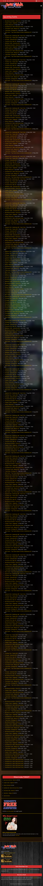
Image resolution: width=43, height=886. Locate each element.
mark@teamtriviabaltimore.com (9, 852)
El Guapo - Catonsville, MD (11, 39)
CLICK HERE (3, 869)
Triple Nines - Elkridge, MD (11, 30)
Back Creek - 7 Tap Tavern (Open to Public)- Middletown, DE (18, 32)
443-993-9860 (11, 1)
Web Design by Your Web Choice (27, 883)
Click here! (17, 835)
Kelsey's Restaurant (9, 24)
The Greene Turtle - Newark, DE (12, 28)
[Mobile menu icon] (41, 5)
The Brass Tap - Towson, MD (11, 37)
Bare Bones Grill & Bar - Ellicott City (13, 21)
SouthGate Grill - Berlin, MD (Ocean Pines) (14, 26)
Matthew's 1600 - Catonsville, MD (12, 43)
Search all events (7, 795)
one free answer (10, 811)
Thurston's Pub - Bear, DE (10, 41)
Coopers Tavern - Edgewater (11, 22)
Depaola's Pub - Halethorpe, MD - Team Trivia (15, 35)
